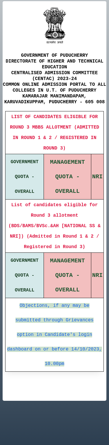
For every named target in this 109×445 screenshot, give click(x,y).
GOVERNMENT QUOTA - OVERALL (25, 177)
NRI (97, 177)
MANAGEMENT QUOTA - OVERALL (67, 176)
